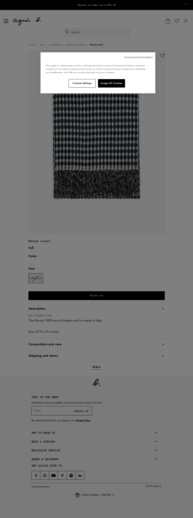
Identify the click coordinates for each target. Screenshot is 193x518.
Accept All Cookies (111, 83)
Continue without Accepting (138, 56)
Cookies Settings (82, 83)
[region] (98, 73)
